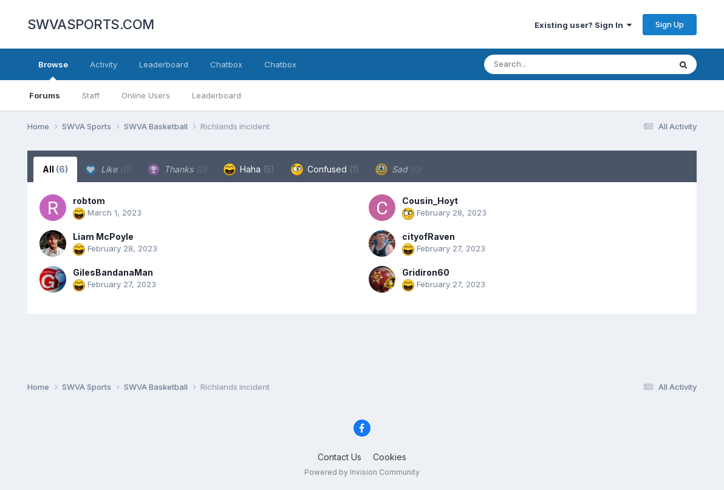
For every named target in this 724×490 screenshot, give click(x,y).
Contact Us (339, 457)
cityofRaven (428, 236)
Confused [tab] (325, 169)
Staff (91, 95)
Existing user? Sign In (583, 25)
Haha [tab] (249, 169)
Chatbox (226, 64)
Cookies (389, 457)
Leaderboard (216, 95)
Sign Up (669, 24)
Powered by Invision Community (362, 472)
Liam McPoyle (103, 236)
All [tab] (55, 169)
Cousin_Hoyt (430, 201)
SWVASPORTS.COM (90, 24)
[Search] (544, 64)
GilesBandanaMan (113, 272)
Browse (53, 70)
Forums (44, 95)
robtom (89, 201)
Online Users (145, 95)
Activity (103, 64)
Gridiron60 (425, 272)
